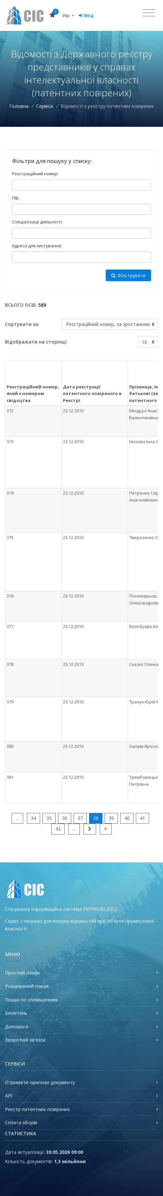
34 (33, 818)
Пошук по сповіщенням (31, 1000)
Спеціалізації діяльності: (37, 222)
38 (95, 818)
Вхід (86, 15)
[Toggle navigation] (148, 13)
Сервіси (44, 106)
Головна (18, 106)
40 (127, 818)
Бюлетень (16, 1013)
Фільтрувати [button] (128, 275)
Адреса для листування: (37, 246)
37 (80, 818)
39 (111, 818)
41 (142, 818)
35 (49, 818)
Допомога (16, 1026)
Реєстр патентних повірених (37, 1109)
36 (64, 818)
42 (58, 829)
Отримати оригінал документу (40, 1082)
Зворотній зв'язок (25, 1040)
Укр (68, 15)
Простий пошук (22, 973)
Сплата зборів (21, 1122)
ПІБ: (16, 198)
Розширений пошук (27, 986)
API (8, 1095)
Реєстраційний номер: (35, 174)
